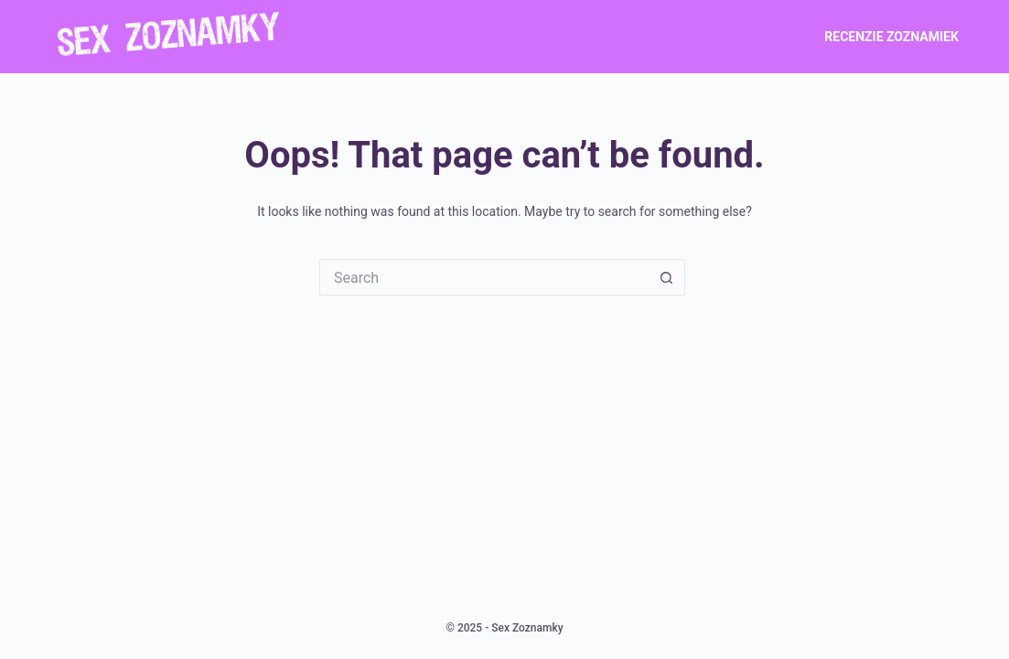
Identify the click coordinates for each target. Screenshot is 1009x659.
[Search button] (667, 277)
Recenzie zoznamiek (891, 36)
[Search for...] (484, 277)
